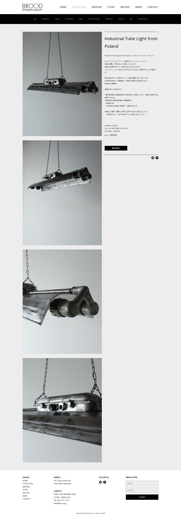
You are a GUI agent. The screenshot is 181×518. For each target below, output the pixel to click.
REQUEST (116, 148)
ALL (35, 19)
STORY (111, 7)
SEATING (45, 19)
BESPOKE (97, 7)
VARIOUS (108, 19)
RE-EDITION (142, 19)
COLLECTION (79, 7)
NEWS (138, 7)
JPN (131, 19)
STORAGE (69, 19)
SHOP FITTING (94, 19)
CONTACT (152, 7)
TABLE (57, 19)
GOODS (121, 19)
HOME (63, 7)
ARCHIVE (125, 7)
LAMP (80, 19)
